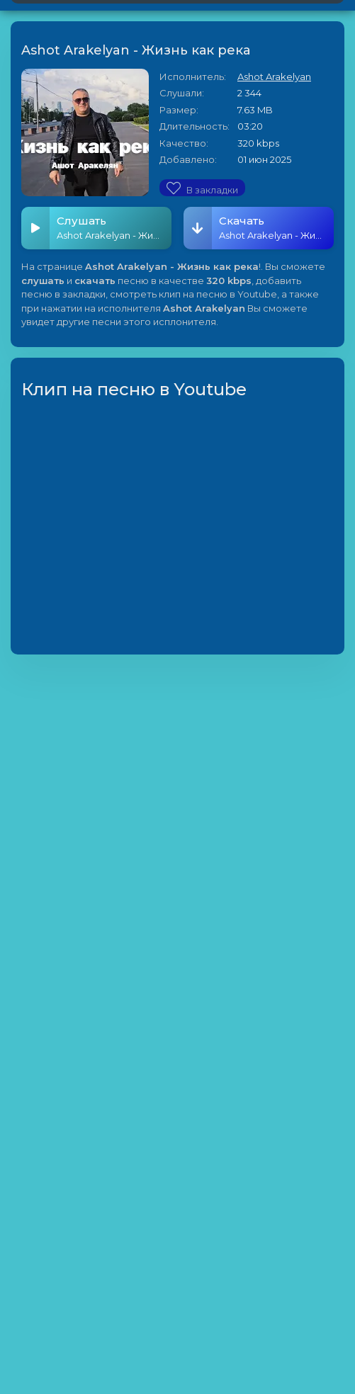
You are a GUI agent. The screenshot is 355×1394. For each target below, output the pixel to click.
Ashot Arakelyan (274, 76)
